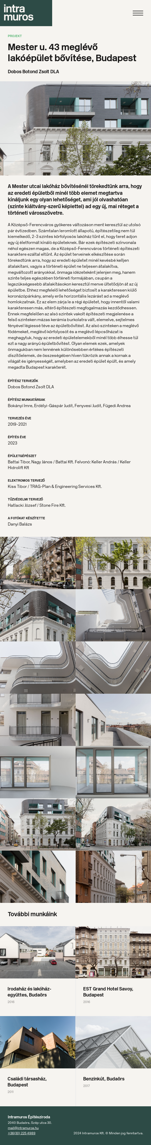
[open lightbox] (38, 563)
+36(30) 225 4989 (21, 1133)
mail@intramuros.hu (23, 1128)
